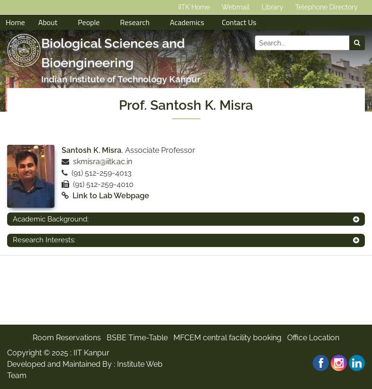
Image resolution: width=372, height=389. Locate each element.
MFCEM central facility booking (227, 337)
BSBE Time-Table (137, 337)
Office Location (313, 337)
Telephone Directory (326, 7)
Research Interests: (44, 240)
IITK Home (194, 7)
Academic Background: (51, 219)
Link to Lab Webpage (111, 195)
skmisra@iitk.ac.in (102, 161)
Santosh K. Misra (91, 150)
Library (272, 7)
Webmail (236, 7)
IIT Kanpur (91, 352)
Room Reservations (67, 337)
